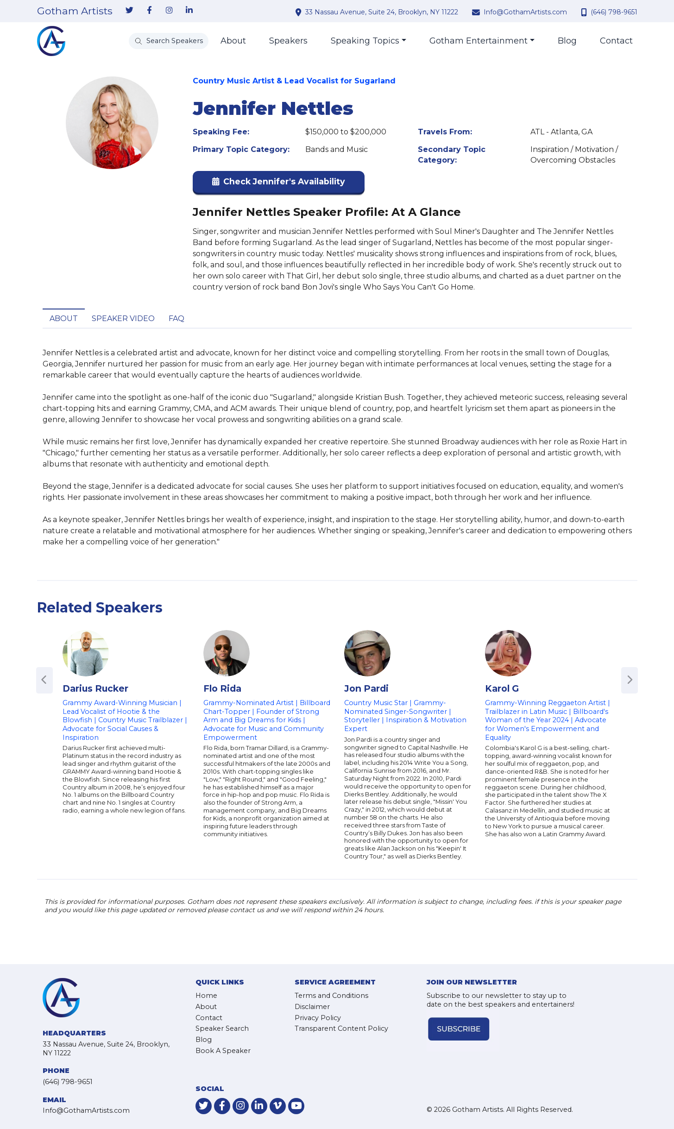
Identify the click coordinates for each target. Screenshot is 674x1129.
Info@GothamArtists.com (525, 12)
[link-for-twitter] (129, 10)
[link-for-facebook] (149, 10)
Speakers (288, 41)
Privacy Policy (318, 1018)
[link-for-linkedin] (189, 10)
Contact (616, 41)
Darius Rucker (95, 688)
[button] (279, 184)
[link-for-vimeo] (278, 1106)
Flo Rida (222, 688)
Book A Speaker (223, 1051)
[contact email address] (477, 12)
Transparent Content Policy (341, 1028)
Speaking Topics (365, 41)
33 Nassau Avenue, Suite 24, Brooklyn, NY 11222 (381, 12)
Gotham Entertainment (478, 41)
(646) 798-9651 (614, 12)
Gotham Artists (75, 11)
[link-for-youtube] (296, 1106)
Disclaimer (312, 1007)
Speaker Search (222, 1028)
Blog (567, 41)
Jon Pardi (366, 688)
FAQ (176, 318)
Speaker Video (123, 318)
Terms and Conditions (331, 995)
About (233, 41)
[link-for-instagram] (169, 10)
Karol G (502, 688)
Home (206, 995)
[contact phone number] (585, 12)
